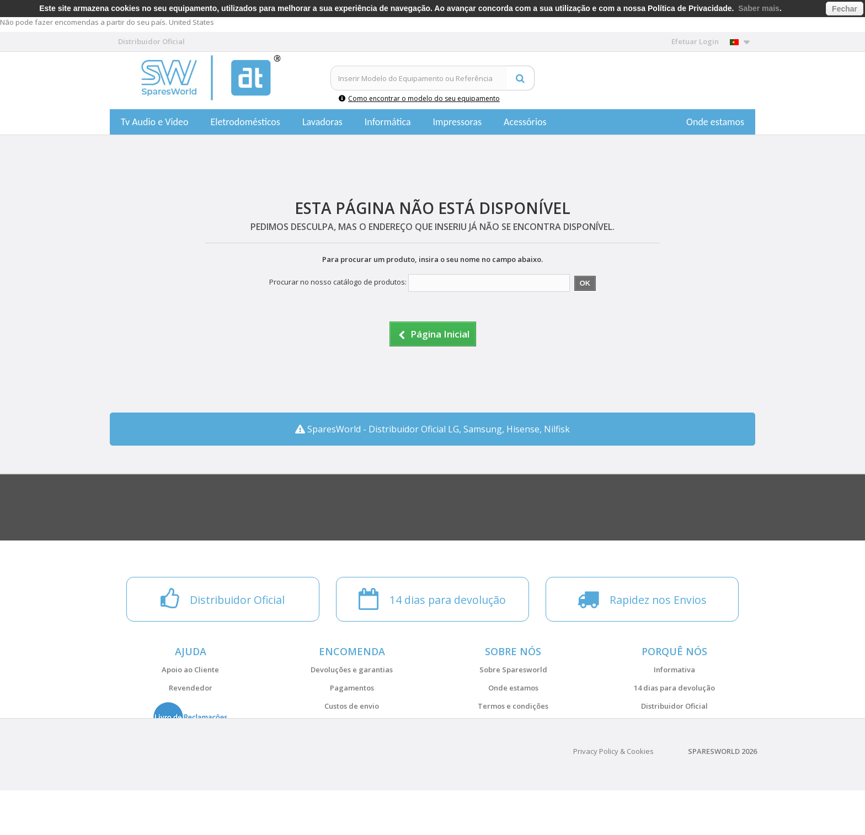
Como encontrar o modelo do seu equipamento (419, 98)
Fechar (844, 8)
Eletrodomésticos (245, 122)
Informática (388, 122)
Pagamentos (352, 688)
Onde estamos (715, 122)
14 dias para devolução (674, 688)
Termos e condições (513, 706)
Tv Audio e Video (154, 122)
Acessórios (525, 122)
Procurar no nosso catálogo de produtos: (338, 282)
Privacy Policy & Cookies (613, 796)
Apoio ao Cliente (190, 670)
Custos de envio (351, 706)
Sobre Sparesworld (513, 670)
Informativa (674, 670)
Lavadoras (322, 122)
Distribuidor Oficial (674, 706)
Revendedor (190, 688)
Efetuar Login (695, 41)
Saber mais (758, 8)
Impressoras (457, 122)
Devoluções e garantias (352, 670)
